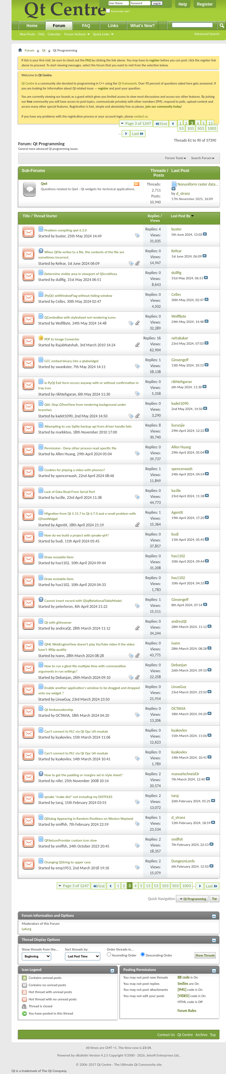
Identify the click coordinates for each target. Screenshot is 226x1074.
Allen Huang (65, 454)
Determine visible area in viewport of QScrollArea (81, 274)
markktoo (63, 432)
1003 (212, 128)
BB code (184, 977)
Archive (202, 1034)
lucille (60, 497)
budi (59, 541)
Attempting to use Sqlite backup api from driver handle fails (88, 426)
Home (31, 25)
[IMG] (182, 989)
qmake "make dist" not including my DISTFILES (79, 797)
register (103, 88)
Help (182, 4)
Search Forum (201, 158)
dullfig (61, 279)
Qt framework (127, 83)
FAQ (41, 34)
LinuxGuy (63, 699)
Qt (44, 50)
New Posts (27, 34)
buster (61, 236)
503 (200, 128)
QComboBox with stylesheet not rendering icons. (80, 317)
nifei (59, 781)
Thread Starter (45, 216)
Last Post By (182, 216)
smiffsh (61, 824)
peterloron (64, 606)
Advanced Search (206, 34)
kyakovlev (63, 737)
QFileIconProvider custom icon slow (71, 840)
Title (26, 216)
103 (190, 128)
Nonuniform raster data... (198, 184)
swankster (64, 366)
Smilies (183, 984)
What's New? (142, 25)
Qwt (44, 184)
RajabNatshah (67, 345)
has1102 (62, 563)
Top (214, 899)
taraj (59, 802)
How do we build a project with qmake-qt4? (77, 535)
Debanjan (63, 677)
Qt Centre (28, 83)
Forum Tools (174, 158)
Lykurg (26, 929)
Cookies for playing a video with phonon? (75, 470)
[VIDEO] (183, 996)
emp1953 (63, 868)
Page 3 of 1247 (138, 123)
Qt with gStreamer (58, 622)
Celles (60, 301)
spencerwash (66, 475)
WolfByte (63, 323)
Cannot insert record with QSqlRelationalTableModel (83, 601)
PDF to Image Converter (62, 339)
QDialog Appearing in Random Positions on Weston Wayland (89, 818)
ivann (60, 655)
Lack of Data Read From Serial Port (70, 492)
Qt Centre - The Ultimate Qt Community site (129, 1064)
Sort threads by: (76, 949)
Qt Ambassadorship (59, 710)
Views (155, 220)
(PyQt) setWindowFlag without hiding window (79, 296)
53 (181, 128)
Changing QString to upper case (68, 862)
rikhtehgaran (66, 394)
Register (205, 4)
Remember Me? (118, 11)
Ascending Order (122, 954)
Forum (59, 25)
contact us (141, 116)
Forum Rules (187, 1011)
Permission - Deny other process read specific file (80, 448)
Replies (154, 216)
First (161, 123)
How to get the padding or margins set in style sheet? (84, 775)
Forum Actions (75, 34)
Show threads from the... (40, 949)
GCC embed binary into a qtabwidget (72, 361)
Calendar (54, 34)
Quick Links (101, 34)
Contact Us (166, 1034)
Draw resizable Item (59, 557)
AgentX (61, 525)
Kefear (61, 263)
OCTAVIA (63, 715)
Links (113, 25)
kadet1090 (64, 416)
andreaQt (63, 628)
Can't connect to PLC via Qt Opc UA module (76, 731)
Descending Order (156, 954)
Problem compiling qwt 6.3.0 (66, 230)
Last (138, 133)
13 (210, 123)
